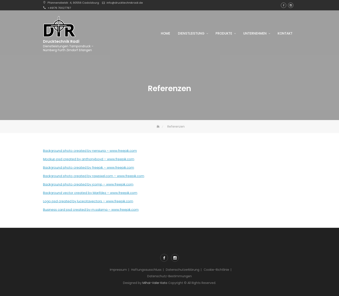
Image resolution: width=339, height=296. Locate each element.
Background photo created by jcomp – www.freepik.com (88, 184)
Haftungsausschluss (146, 270)
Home (165, 33)
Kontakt (285, 33)
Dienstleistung (191, 33)
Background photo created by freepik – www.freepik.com (88, 167)
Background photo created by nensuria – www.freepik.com (90, 150)
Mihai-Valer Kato (154, 283)
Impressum (118, 270)
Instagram (290, 5)
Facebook (283, 5)
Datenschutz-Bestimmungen (169, 276)
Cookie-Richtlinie (216, 270)
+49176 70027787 (59, 8)
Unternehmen (255, 33)
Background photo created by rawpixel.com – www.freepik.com (93, 176)
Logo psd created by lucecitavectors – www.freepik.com (88, 201)
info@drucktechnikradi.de (125, 3)
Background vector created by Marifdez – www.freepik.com (90, 192)
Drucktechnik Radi (61, 41)
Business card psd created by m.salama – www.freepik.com (91, 209)
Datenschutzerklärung (182, 270)
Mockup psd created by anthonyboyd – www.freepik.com (88, 159)
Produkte (224, 33)
